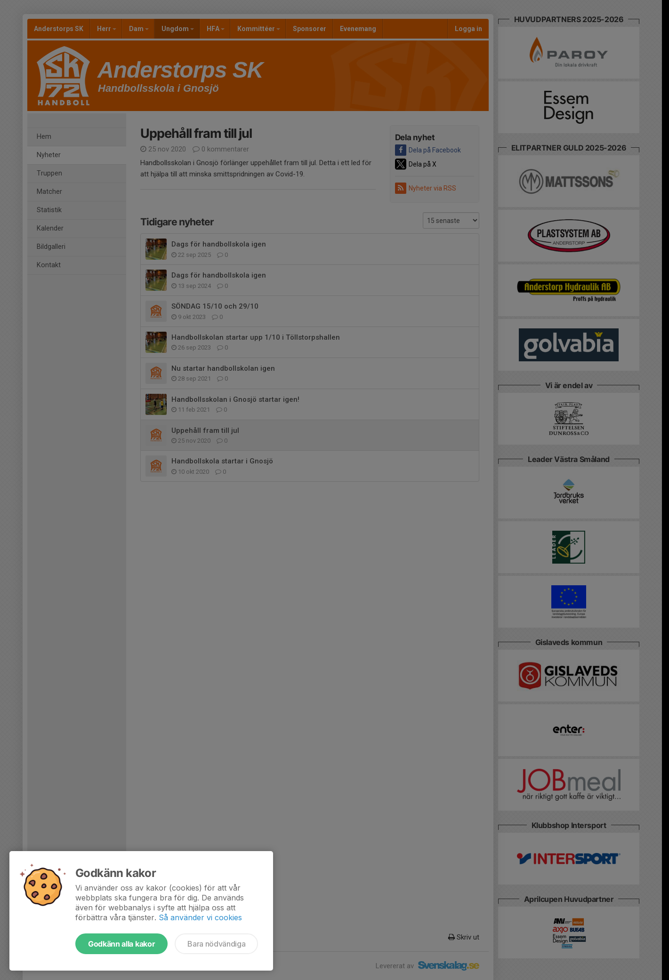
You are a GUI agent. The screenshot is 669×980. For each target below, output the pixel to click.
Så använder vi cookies (200, 917)
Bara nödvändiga (216, 943)
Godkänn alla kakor (121, 943)
